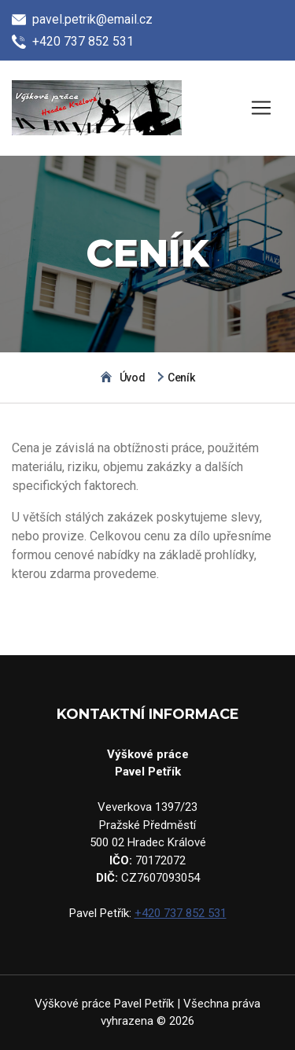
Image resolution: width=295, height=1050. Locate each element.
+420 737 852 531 (181, 913)
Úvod (133, 377)
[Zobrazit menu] (261, 107)
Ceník (181, 377)
